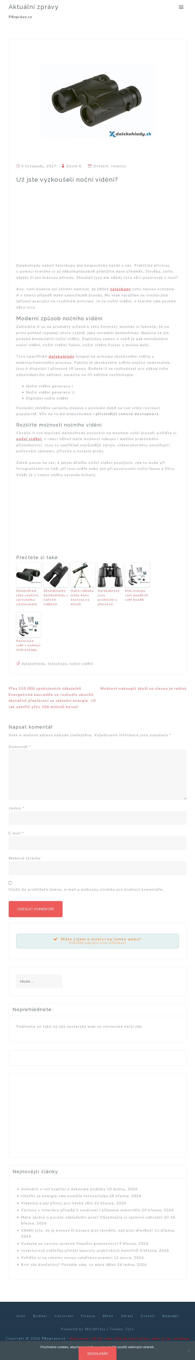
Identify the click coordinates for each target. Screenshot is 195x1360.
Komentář (20, 746)
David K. (74, 166)
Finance (88, 1316)
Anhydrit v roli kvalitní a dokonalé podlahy (63, 1189)
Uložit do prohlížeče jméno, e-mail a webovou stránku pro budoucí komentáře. (86, 889)
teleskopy (120, 289)
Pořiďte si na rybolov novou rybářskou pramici (67, 1257)
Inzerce (118, 166)
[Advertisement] (97, 225)
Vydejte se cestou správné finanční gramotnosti (69, 1243)
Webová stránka (25, 858)
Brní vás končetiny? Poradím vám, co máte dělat (68, 1264)
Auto (21, 1316)
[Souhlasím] (188, 1350)
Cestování (64, 1316)
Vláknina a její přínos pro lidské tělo (57, 1203)
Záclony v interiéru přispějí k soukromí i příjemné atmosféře (81, 1210)
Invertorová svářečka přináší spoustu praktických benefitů (80, 1250)
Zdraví (127, 1316)
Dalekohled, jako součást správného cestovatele (27, 597)
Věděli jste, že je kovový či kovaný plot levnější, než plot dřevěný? (87, 1230)
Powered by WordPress (83, 1329)
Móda (108, 1316)
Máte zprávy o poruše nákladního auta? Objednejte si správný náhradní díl (95, 1217)
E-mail (16, 833)
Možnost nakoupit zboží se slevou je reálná (144, 688)
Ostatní (101, 166)
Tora (129, 1329)
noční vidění (29, 439)
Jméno (17, 808)
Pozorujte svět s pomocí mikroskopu (28, 645)
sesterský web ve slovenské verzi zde (104, 1026)
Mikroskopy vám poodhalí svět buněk (137, 595)
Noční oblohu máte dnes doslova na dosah (82, 597)
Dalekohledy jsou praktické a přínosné (109, 597)
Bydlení (40, 1316)
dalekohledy (61, 356)
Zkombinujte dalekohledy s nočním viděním (55, 597)
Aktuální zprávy (34, 6)
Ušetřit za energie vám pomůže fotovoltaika (64, 1196)
